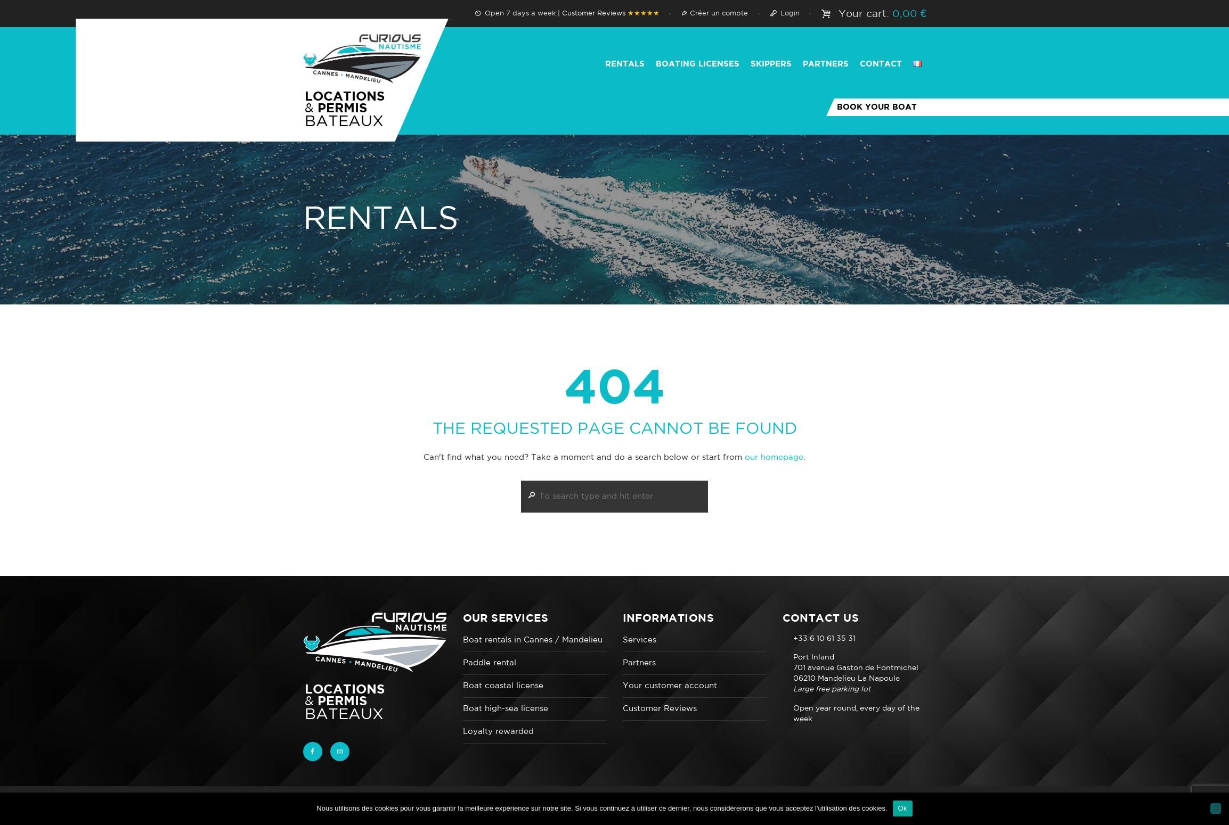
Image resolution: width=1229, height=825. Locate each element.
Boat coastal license (503, 685)
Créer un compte (719, 13)
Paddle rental (489, 662)
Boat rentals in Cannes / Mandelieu (533, 640)
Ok (902, 808)
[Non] (1215, 808)
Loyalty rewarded (498, 731)
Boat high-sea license (505, 708)
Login (790, 13)
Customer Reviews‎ (611, 13)
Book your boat (877, 107)
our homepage (774, 457)
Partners (639, 662)
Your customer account (670, 685)
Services (639, 640)
